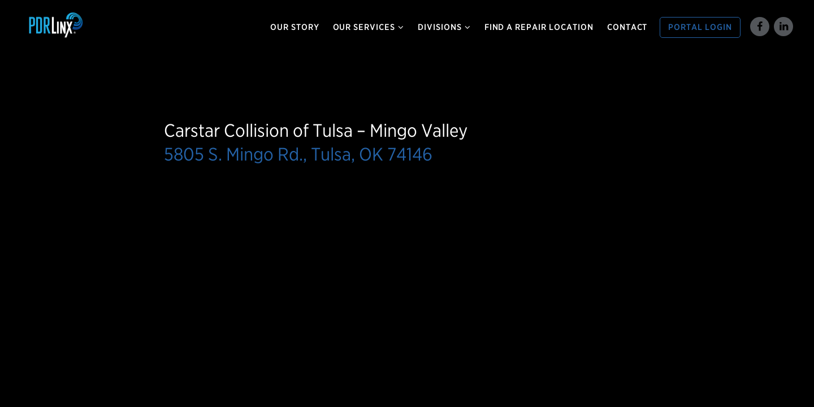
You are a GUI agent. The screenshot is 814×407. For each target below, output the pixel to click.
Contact (627, 27)
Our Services (369, 27)
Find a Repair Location (539, 27)
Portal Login (700, 27)
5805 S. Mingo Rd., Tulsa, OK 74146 (298, 154)
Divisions (444, 27)
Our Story (294, 27)
